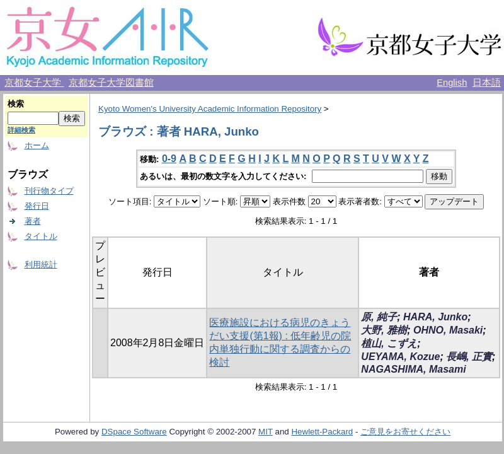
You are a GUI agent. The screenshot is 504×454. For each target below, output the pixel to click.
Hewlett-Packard (322, 431)
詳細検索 (21, 130)
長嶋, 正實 (469, 356)
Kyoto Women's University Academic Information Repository (209, 109)
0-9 (169, 158)
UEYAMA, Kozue (400, 356)
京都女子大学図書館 (111, 83)
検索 (16, 103)
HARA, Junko (435, 316)
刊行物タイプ (49, 190)
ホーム (37, 145)
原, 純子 (379, 316)
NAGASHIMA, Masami (413, 369)
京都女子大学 (34, 83)
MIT (265, 431)
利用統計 (41, 264)
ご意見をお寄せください (405, 431)
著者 (33, 221)
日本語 (486, 83)
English (452, 83)
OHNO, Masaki (448, 330)
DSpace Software (134, 431)
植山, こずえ (389, 343)
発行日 (37, 206)
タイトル (41, 236)
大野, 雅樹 (384, 330)
